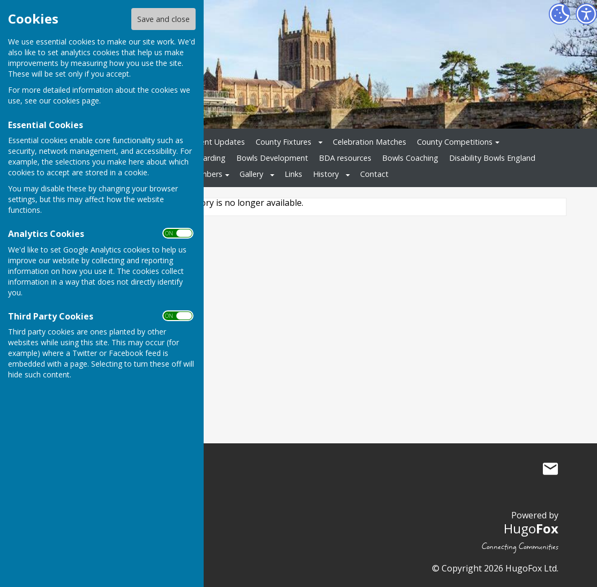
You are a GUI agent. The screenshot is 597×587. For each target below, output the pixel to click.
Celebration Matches (369, 142)
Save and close (163, 19)
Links (293, 174)
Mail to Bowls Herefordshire (550, 468)
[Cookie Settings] (559, 14)
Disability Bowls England (492, 158)
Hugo (531, 528)
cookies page (76, 100)
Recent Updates (216, 142)
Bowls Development (272, 158)
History (326, 174)
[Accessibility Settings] (586, 14)
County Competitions (454, 142)
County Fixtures (283, 142)
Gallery (251, 174)
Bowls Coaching (410, 158)
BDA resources (345, 158)
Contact (374, 174)
